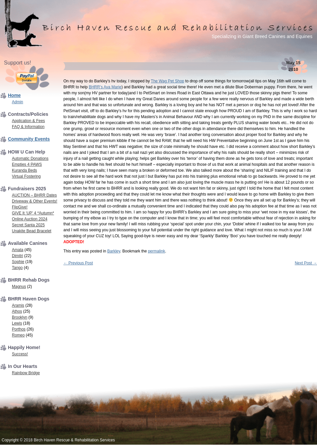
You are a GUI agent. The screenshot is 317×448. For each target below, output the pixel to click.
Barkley (113, 251)
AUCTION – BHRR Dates (34, 195)
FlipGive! (19, 207)
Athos (17, 311)
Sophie (18, 261)
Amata (17, 249)
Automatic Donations (30, 158)
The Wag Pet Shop (167, 81)
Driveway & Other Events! (34, 201)
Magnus (19, 286)
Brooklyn (19, 317)
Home (14, 95)
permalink (156, 251)
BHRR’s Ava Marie (105, 87)
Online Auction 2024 (29, 219)
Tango (17, 267)
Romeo (18, 335)
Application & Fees (28, 120)
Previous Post (78, 263)
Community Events (29, 139)
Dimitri (17, 255)
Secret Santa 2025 (28, 225)
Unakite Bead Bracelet (31, 231)
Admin (17, 102)
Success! (20, 354)
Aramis (18, 305)
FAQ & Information (28, 126)
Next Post (306, 263)
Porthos (18, 329)
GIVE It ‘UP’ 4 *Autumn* (33, 213)
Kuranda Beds (24, 170)
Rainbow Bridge (26, 373)
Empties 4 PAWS (27, 164)
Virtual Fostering (26, 176)
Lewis (17, 323)
